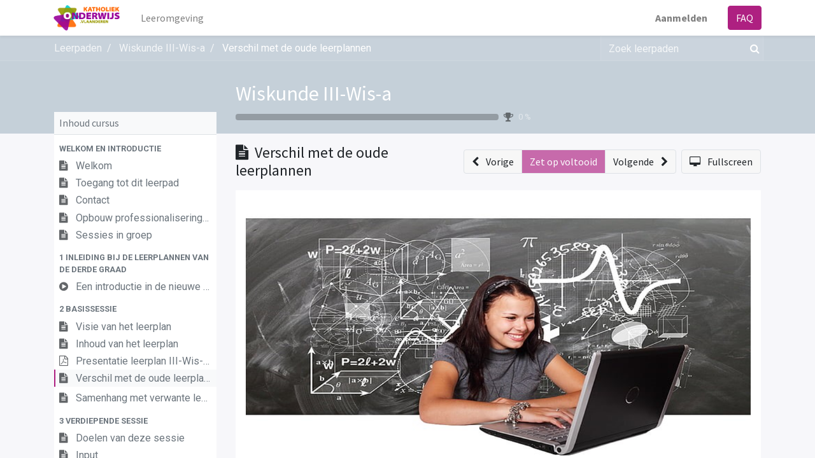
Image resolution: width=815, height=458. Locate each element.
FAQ (744, 17)
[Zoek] (752, 48)
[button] (135, 148)
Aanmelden (681, 17)
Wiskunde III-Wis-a (314, 93)
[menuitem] (172, 18)
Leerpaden (78, 48)
